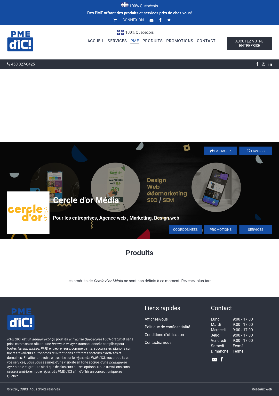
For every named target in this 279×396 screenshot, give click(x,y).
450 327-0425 (21, 64)
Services (255, 229)
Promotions (220, 229)
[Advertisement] (139, 105)
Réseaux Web (262, 389)
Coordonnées (185, 229)
